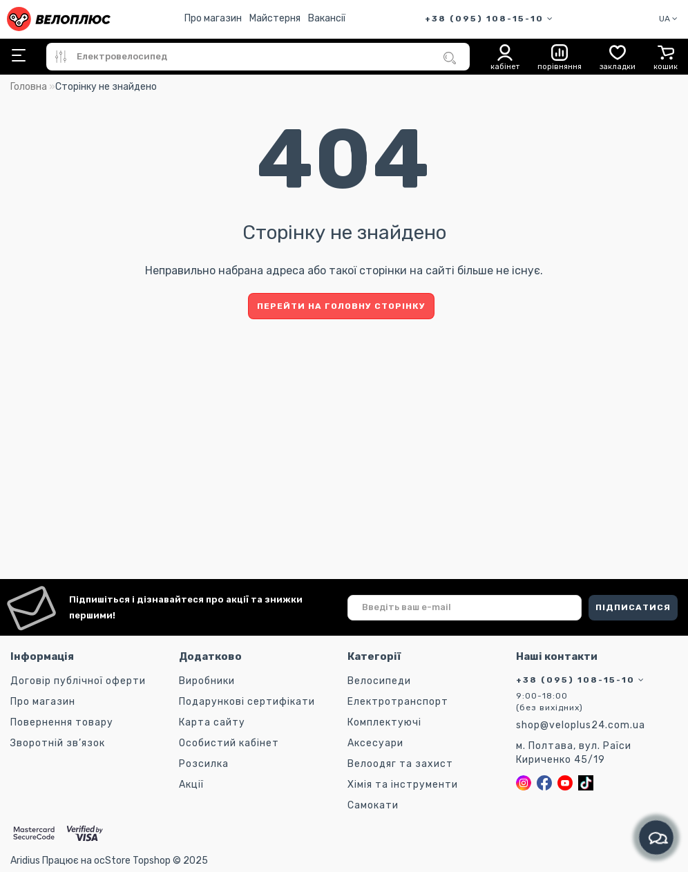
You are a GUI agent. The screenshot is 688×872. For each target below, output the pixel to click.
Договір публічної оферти (78, 681)
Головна (28, 87)
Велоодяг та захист (400, 764)
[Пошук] (450, 58)
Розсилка (204, 764)
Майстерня (274, 18)
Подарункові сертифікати (247, 702)
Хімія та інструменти (402, 784)
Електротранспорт (397, 702)
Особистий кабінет (229, 743)
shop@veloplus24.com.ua (580, 725)
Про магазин (213, 18)
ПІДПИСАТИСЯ (633, 607)
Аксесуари (375, 743)
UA (668, 18)
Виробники (207, 681)
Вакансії (326, 18)
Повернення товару (61, 722)
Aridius (25, 860)
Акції (191, 784)
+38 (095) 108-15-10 (489, 18)
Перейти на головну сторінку (341, 306)
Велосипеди (379, 681)
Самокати (373, 805)
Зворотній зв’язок (57, 743)
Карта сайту (212, 722)
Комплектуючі (384, 722)
